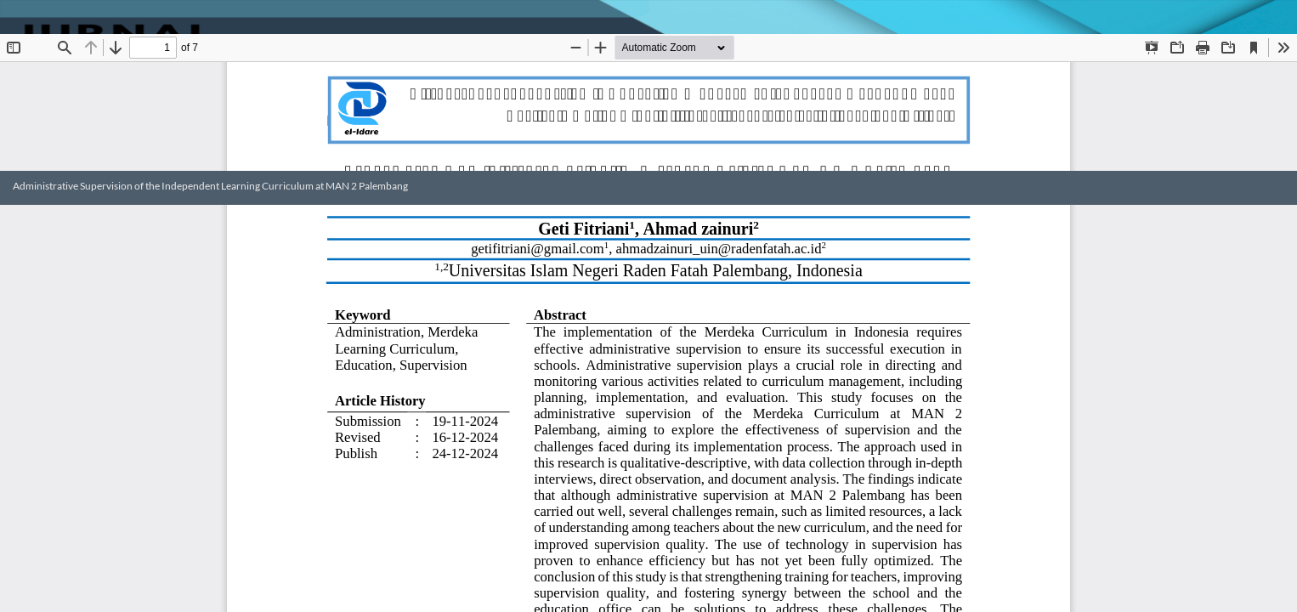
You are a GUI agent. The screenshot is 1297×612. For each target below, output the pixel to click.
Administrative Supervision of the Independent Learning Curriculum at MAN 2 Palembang (210, 185)
